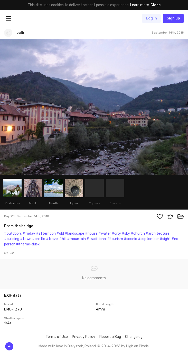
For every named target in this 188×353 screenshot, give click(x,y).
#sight (165, 239)
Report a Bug (110, 337)
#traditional (97, 239)
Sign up (173, 18)
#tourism (115, 239)
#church (138, 233)
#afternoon (46, 233)
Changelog (134, 337)
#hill (62, 239)
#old (60, 233)
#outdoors (13, 233)
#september (148, 239)
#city (116, 233)
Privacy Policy (83, 337)
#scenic (130, 239)
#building (11, 239)
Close (156, 5)
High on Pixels (137, 346)
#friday (29, 233)
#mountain (76, 239)
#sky (126, 233)
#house (91, 233)
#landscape (74, 233)
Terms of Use (57, 337)
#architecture (158, 233)
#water (104, 233)
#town (25, 239)
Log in (151, 18)
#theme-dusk (28, 244)
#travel (52, 239)
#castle (38, 239)
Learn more (139, 5)
